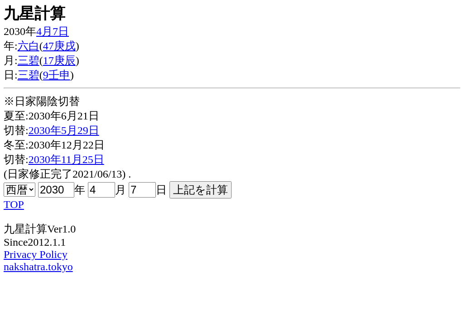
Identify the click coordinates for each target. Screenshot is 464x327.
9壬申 (56, 75)
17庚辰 (59, 60)
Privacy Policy (36, 254)
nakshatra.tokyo (38, 266)
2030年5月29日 (64, 130)
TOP (14, 204)
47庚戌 (59, 46)
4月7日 (52, 31)
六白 (28, 46)
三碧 (28, 60)
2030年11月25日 (66, 159)
